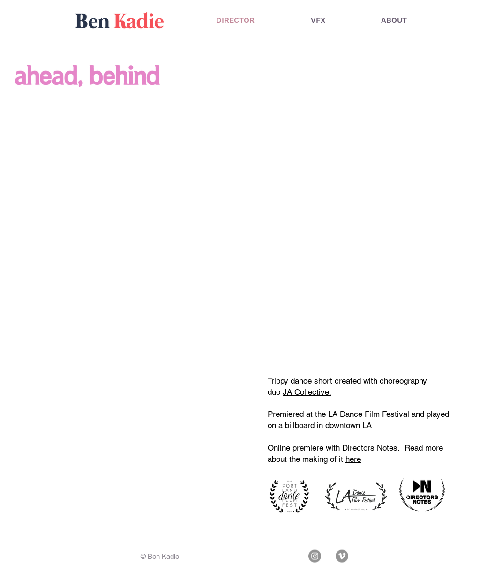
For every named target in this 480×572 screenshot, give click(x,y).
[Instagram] (314, 556)
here (353, 459)
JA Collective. (307, 392)
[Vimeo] (342, 556)
